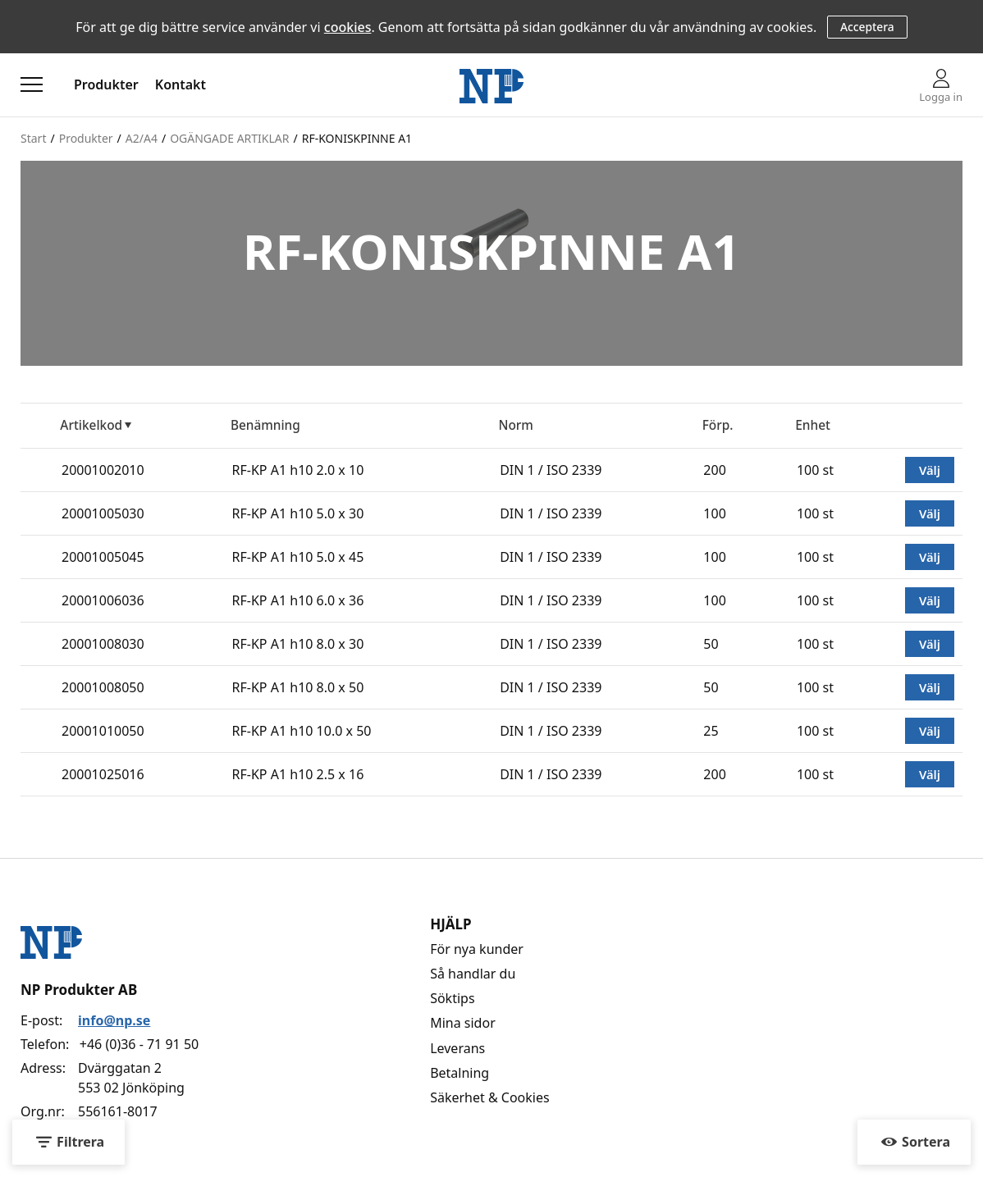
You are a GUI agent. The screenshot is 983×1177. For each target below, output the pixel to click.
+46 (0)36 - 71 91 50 (139, 1044)
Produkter (106, 84)
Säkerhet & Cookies (490, 1097)
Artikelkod (91, 425)
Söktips (452, 998)
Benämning (265, 425)
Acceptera (867, 26)
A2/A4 (142, 138)
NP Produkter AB (79, 989)
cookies (348, 27)
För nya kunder (477, 949)
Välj (929, 470)
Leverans (457, 1048)
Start (33, 138)
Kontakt (180, 84)
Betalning (459, 1073)
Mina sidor (463, 1023)
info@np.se (114, 1020)
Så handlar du (472, 974)
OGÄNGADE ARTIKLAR (229, 138)
